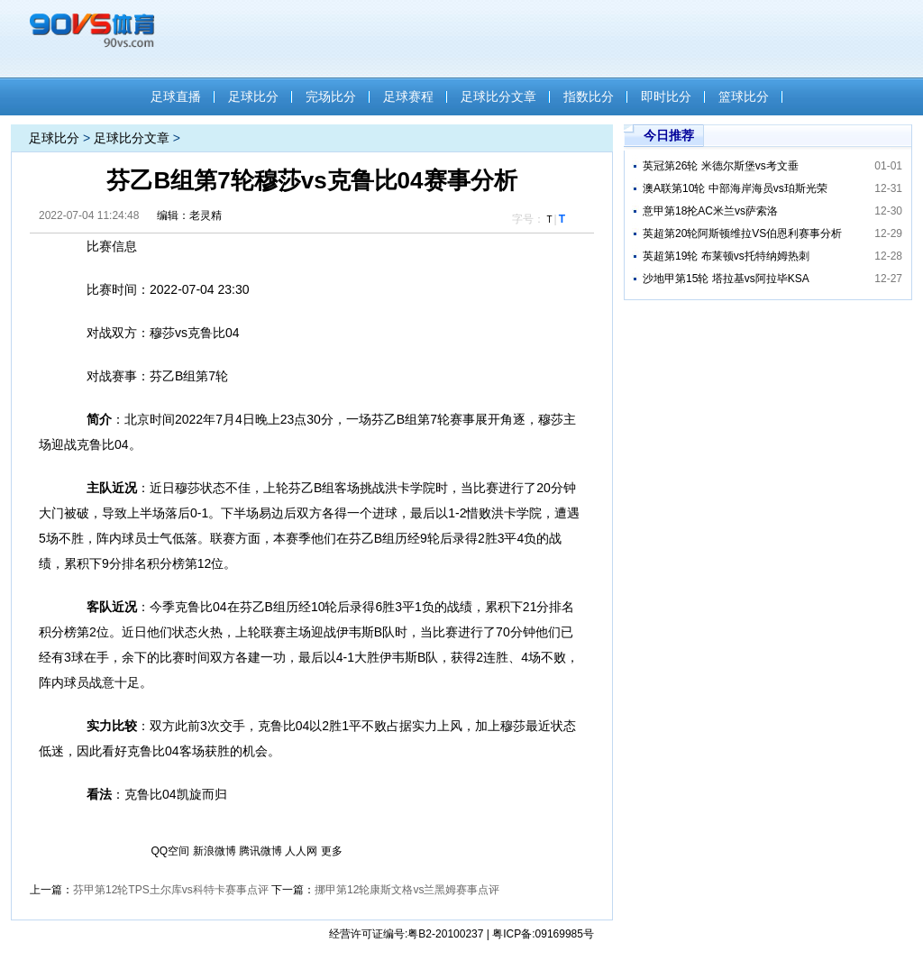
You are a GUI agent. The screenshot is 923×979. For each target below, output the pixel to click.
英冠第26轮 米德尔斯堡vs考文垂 (721, 166)
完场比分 (331, 96)
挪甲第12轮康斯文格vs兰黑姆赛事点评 (407, 889)
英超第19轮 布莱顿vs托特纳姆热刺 (726, 256)
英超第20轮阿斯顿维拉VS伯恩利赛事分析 (742, 233)
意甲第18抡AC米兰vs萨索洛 (710, 211)
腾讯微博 (260, 851)
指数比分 (588, 96)
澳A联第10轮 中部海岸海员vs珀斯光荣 (735, 188)
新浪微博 (214, 851)
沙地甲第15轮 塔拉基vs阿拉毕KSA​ (726, 278)
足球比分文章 (498, 96)
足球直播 (176, 96)
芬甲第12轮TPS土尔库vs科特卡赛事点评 (171, 889)
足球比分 (253, 96)
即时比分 (666, 96)
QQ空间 (170, 851)
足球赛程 (408, 96)
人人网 (301, 851)
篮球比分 (743, 96)
